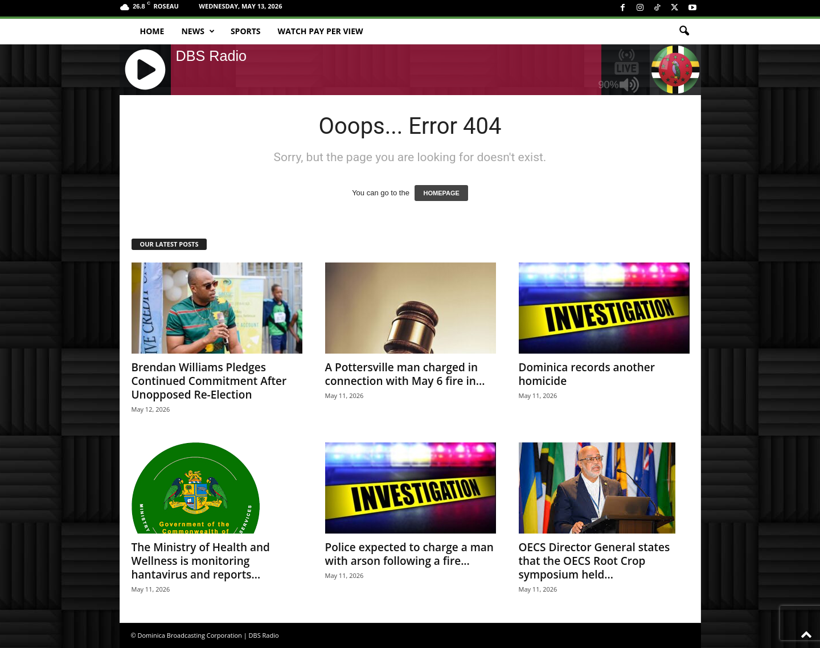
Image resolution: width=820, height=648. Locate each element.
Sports (246, 31)
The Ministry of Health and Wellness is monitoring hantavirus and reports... (201, 561)
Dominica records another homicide (587, 374)
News (197, 31)
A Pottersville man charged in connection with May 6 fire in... (405, 374)
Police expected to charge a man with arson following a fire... (409, 554)
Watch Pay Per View (320, 31)
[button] (683, 31)
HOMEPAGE (441, 193)
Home (152, 31)
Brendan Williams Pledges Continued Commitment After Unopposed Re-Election (209, 381)
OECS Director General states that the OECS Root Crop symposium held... (594, 561)
